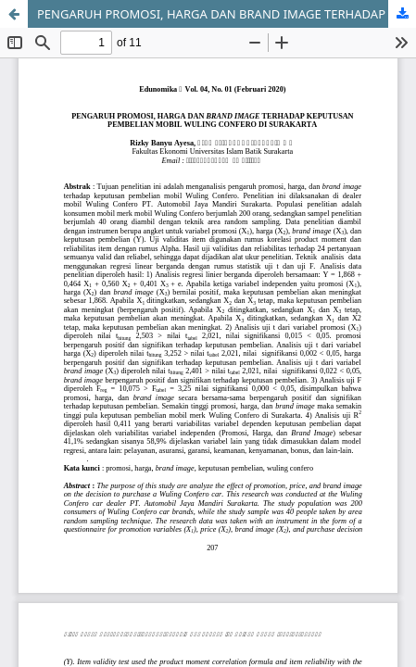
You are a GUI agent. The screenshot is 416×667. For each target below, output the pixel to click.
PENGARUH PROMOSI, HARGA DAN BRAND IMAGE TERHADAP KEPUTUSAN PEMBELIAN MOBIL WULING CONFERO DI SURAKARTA (226, 14)
